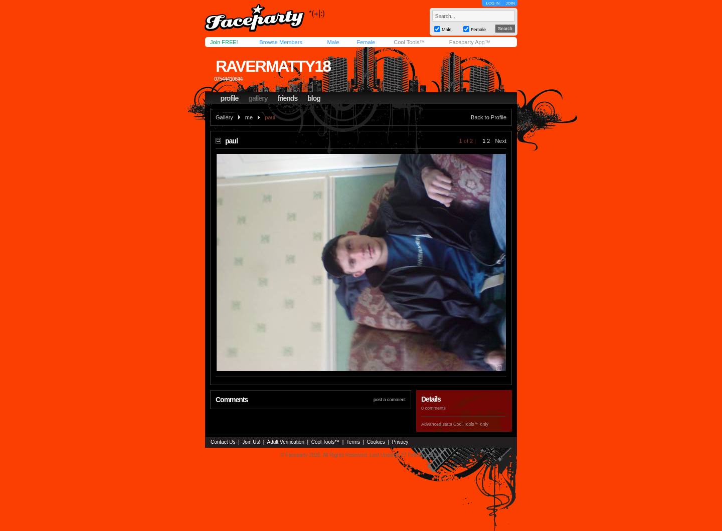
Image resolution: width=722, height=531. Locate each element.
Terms (353, 442)
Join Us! (251, 442)
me (249, 117)
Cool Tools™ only (470, 424)
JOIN (510, 3)
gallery (257, 98)
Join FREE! (224, 42)
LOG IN (492, 3)
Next (500, 141)
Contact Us (223, 442)
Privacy (400, 442)
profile (230, 98)
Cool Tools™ (409, 42)
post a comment (390, 399)
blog (313, 98)
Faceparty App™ (469, 42)
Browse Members (280, 42)
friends (288, 98)
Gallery (224, 117)
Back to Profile (488, 117)
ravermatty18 (273, 66)
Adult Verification (285, 442)
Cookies (376, 442)
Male (333, 42)
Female (365, 42)
